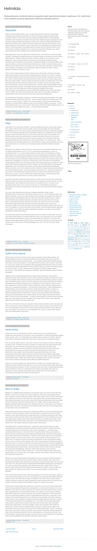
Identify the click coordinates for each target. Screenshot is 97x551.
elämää (84, 225)
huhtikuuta (74, 115)
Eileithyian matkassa (74, 197)
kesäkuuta (74, 110)
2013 (71, 106)
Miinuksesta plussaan (75, 205)
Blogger (59, 546)
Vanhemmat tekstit (58, 529)
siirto (25, 319)
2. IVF (70, 223)
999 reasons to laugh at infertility (78, 195)
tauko (69, 245)
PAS (77, 236)
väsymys (77, 248)
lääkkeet (17, 319)
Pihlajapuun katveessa (75, 209)
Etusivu (34, 529)
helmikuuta (74, 129)
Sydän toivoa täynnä (15, 253)
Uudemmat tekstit (10, 529)
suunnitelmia (85, 243)
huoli (87, 226)
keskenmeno (79, 230)
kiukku (87, 230)
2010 (71, 137)
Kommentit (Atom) (13, 532)
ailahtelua (76, 225)
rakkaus (70, 241)
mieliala (22, 319)
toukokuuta (74, 113)
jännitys (71, 230)
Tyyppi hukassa (73, 215)
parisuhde (71, 236)
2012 (71, 108)
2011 (71, 135)
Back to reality (12, 389)
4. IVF (13, 113)
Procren (80, 239)
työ (82, 246)
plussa (86, 238)
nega (74, 234)
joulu (89, 228)
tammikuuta (74, 132)
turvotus (86, 245)
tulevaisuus (80, 245)
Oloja (7, 123)
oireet (16, 243)
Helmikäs (12, 8)
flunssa (75, 226)
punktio (17, 378)
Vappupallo (10, 30)
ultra (86, 247)
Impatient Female (74, 199)
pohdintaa (26, 243)
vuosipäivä (70, 248)
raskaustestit (83, 241)
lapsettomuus (71, 232)
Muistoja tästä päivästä (75, 207)
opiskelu (88, 233)
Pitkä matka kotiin (74, 211)
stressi (71, 243)
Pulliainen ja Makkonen (75, 213)
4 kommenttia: (25, 317)
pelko (86, 236)
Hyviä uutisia (11, 329)
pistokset (80, 238)
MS (70, 233)
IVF (85, 228)
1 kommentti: (25, 241)
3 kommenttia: (25, 377)
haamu (81, 226)
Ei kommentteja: (26, 111)
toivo (28, 319)
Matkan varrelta (73, 201)
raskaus (76, 241)
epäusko (69, 226)
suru (76, 243)
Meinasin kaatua (73, 203)
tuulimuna (77, 246)
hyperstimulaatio (19, 113)
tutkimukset (32, 243)
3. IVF (81, 223)
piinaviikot (26, 113)
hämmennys (79, 228)
